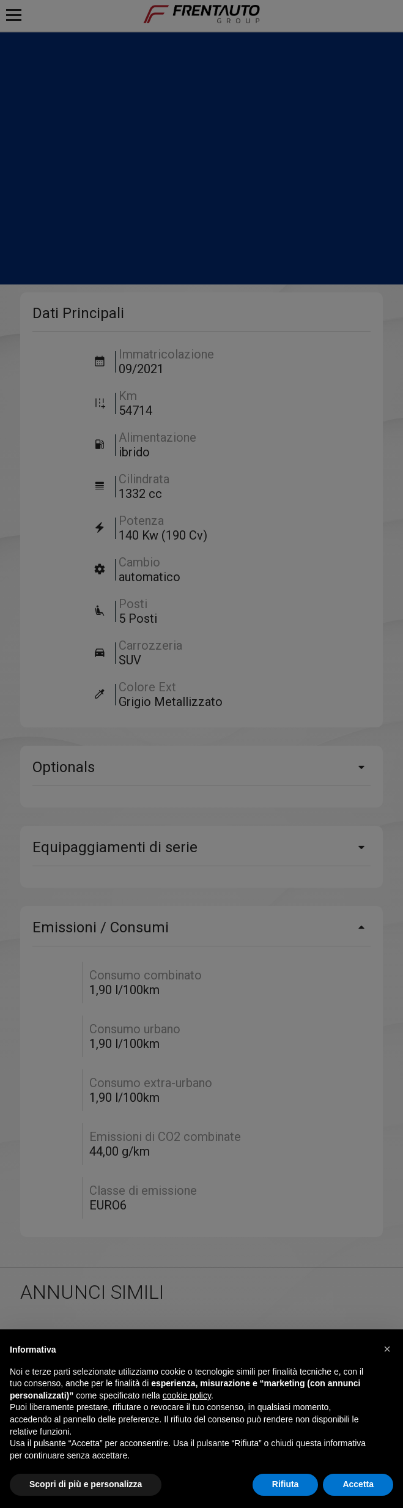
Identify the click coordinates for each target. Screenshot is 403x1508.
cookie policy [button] (187, 1395)
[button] (387, 1349)
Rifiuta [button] (285, 1484)
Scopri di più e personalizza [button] (85, 1484)
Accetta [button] (358, 1484)
